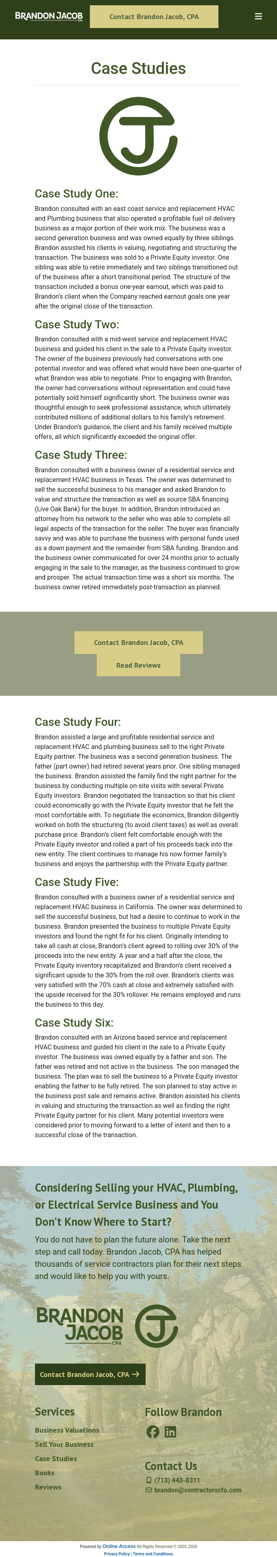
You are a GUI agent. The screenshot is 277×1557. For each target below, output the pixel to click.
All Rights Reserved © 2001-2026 (167, 1546)
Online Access (119, 1546)
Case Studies (56, 1458)
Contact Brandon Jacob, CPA (154, 16)
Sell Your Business (64, 1444)
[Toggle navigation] (258, 16)
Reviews (48, 1487)
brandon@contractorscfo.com (193, 1490)
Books (45, 1472)
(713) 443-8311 (173, 1480)
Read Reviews (138, 665)
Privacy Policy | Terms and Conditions (138, 1554)
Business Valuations (67, 1430)
